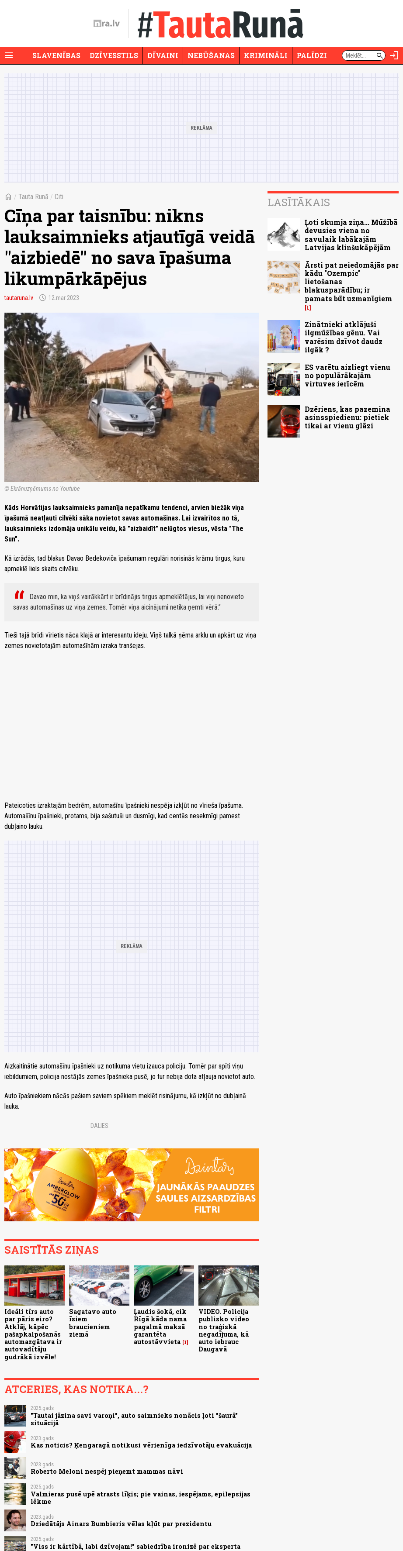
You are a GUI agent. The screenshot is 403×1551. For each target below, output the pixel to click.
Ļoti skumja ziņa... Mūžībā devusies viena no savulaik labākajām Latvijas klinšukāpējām (351, 234)
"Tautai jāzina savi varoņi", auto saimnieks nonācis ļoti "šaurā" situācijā (134, 1419)
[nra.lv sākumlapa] (107, 24)
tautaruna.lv (18, 297)
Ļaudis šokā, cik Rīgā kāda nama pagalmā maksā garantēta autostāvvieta (160, 1326)
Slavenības (56, 55)
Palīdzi (312, 55)
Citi (59, 197)
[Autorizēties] (394, 55)
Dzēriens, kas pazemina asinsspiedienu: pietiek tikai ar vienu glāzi (347, 417)
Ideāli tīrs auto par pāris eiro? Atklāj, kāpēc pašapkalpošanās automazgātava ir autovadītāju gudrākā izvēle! (33, 1334)
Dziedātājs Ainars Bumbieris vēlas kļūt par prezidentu (121, 1524)
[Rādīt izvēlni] (8, 55)
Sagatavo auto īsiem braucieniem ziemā (92, 1322)
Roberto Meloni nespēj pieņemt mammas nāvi (107, 1471)
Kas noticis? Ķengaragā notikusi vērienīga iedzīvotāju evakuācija (141, 1445)
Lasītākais (299, 202)
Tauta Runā (33, 197)
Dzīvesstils (114, 55)
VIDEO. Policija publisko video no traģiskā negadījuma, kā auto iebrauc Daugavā (223, 1330)
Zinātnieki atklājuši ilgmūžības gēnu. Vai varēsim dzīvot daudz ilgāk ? (343, 337)
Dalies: (100, 1125)
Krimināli (266, 55)
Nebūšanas (211, 55)
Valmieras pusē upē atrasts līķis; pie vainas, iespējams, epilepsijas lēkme (140, 1498)
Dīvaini (162, 55)
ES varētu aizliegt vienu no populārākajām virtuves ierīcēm (347, 375)
